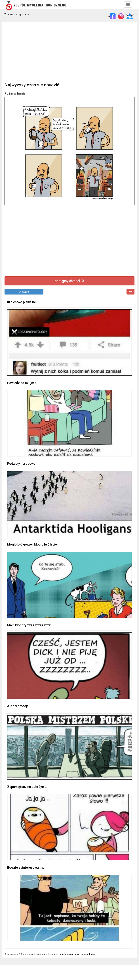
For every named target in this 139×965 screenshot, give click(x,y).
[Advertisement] (69, 51)
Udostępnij (24, 292)
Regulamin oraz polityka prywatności (77, 954)
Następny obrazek (69, 281)
